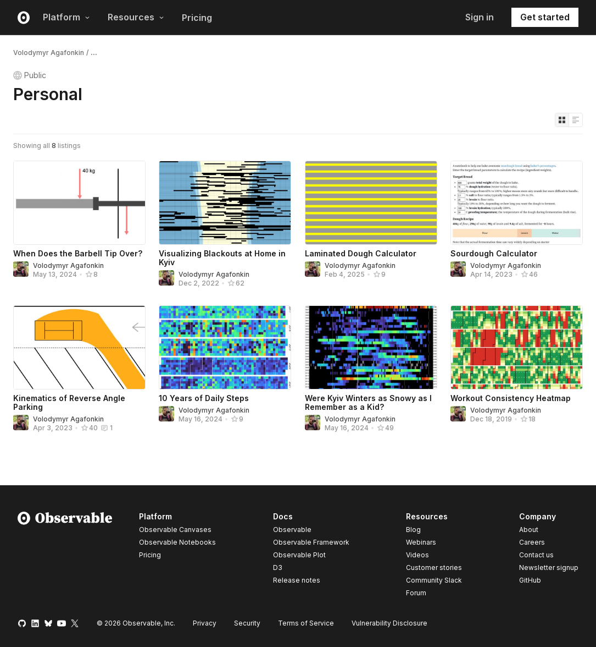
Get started (545, 17)
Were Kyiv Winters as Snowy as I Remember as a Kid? (368, 402)
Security (247, 623)
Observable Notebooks (177, 542)
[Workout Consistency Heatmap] (516, 347)
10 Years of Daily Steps (204, 398)
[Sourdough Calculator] (516, 203)
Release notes (296, 580)
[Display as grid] (562, 120)
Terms (306, 623)
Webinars (421, 542)
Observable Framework (311, 542)
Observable (292, 529)
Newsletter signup (548, 568)
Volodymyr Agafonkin (48, 52)
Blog (413, 529)
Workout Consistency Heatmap (510, 398)
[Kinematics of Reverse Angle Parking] (79, 347)
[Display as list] (575, 120)
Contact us (536, 555)
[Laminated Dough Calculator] (371, 203)
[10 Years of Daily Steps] (225, 347)
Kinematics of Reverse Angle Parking (69, 402)
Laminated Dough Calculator (360, 253)
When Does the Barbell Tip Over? (77, 253)
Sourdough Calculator (493, 253)
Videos (417, 555)
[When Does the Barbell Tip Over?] (79, 203)
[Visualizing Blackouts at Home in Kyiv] (225, 203)
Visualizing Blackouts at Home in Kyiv (222, 258)
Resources (136, 17)
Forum (416, 593)
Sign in (479, 17)
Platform (66, 17)
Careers (532, 542)
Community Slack (434, 580)
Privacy (204, 623)
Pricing (197, 17)
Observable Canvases (175, 529)
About (528, 529)
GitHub (530, 580)
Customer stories (434, 567)
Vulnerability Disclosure (389, 623)
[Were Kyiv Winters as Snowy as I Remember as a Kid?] (371, 347)
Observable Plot (299, 555)
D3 (277, 567)
